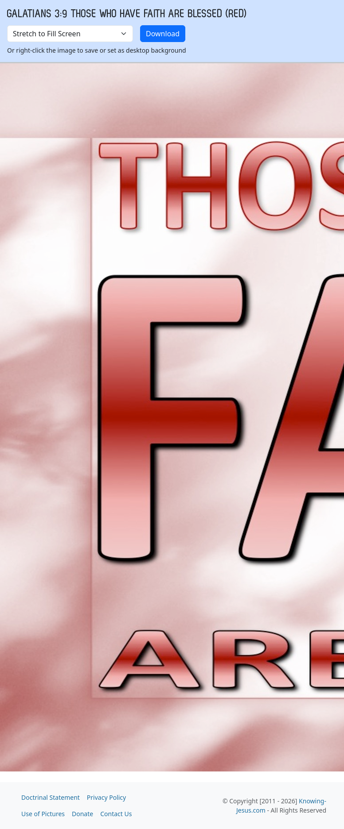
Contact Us (116, 814)
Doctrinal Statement (50, 797)
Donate (82, 814)
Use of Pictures (43, 814)
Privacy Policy (106, 797)
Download (163, 34)
